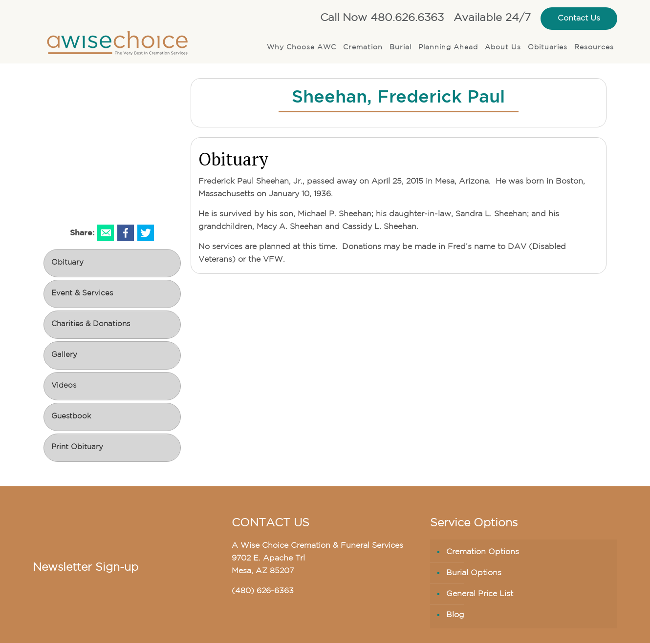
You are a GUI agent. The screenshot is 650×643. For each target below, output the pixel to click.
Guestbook (71, 416)
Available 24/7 (492, 18)
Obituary (67, 263)
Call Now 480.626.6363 (382, 18)
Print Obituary (77, 447)
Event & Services (82, 293)
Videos (63, 386)
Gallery (64, 355)
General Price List (479, 594)
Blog (455, 615)
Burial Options (473, 573)
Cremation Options (482, 552)
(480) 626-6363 (263, 591)
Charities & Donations (90, 324)
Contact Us (579, 18)
